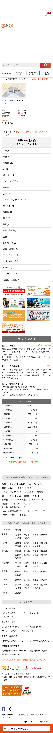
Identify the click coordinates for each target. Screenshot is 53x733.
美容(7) (6, 237)
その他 (8, 135)
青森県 (18, 534)
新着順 (25, 79)
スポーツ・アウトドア (35, 511)
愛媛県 (35, 580)
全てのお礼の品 (46, 73)
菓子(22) (6, 218)
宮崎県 (27, 588)
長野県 (27, 555)
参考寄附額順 (11, 79)
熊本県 (44, 585)
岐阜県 (35, 555)
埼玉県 (44, 543)
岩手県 (27, 534)
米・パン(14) (8, 175)
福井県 (44, 551)
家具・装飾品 (23, 496)
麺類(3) (6, 224)
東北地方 (5, 534)
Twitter (9, 708)
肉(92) (5, 169)
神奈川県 (36, 546)
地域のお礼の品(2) (11, 261)
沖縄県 (18, 593)
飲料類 (40, 492)
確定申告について (10, 641)
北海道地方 (6, 529)
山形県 (18, 538)
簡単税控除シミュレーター (14, 650)
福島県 (27, 538)
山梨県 (18, 555)
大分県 (18, 588)
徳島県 (18, 580)
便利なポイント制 (31, 613)
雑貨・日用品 (21, 499)
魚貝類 (22, 484)
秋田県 (44, 534)
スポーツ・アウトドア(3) (14, 273)
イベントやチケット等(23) (14, 200)
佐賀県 (27, 585)
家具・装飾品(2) (10, 230)
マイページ (34, 5)
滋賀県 (27, 563)
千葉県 (18, 546)
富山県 (27, 551)
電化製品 (23, 515)
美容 (35, 496)
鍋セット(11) (8, 267)
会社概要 (22, 715)
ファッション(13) (10, 255)
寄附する (40, 5)
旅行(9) (6, 150)
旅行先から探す (6, 73)
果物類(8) (7, 156)
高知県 (4, 123)
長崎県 (35, 585)
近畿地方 (5, 563)
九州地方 (5, 584)
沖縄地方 (5, 593)
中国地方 (5, 571)
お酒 (29, 488)
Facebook (3, 708)
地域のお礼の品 (20, 503)
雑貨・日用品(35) (10, 249)
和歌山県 (36, 566)
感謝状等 (6, 503)
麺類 (12, 496)
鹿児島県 (36, 588)
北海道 (18, 530)
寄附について (27, 631)
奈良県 (27, 566)
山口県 (18, 575)
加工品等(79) (8, 206)
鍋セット (27, 507)
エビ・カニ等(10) (10, 181)
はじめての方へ (19, 5)
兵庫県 (18, 566)
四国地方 (5, 120)
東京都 (27, 546)
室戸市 (10, 123)
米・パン (38, 484)
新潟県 (18, 551)
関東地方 (5, 543)
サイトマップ (7, 717)
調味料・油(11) (9, 243)
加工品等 (29, 492)
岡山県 (35, 571)
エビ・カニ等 (8, 488)
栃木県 (27, 543)
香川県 (27, 580)
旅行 (4, 484)
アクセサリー (27, 132)
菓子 (4, 496)
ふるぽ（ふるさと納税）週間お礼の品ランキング (23, 660)
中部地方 (5, 551)
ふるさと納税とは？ (11, 613)
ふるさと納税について (12, 627)
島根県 (27, 571)
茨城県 (18, 543)
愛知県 (18, 558)
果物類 (13, 484)
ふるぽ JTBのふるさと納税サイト (9, 32)
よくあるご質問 (27, 5)
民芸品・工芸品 (9, 515)
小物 (17, 132)
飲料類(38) (7, 212)
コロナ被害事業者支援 (12, 511)
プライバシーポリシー (37, 715)
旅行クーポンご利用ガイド (33, 73)
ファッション (37, 499)
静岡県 (44, 555)
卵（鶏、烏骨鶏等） (11, 507)
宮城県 (35, 534)
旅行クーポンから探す (20, 73)
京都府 (35, 563)
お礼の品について (33, 627)
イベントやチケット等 (12, 492)
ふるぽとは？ (8, 617)
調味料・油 (7, 499)
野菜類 (20, 488)
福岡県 (18, 585)
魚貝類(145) (8, 163)
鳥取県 (18, 571)
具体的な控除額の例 (11, 654)
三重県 (18, 563)
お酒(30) (6, 193)
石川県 (35, 551)
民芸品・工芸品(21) (11, 280)
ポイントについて (10, 631)
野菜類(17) (7, 187)
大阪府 (44, 563)
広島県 (44, 571)
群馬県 (35, 543)
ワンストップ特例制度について (35, 641)
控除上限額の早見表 (38, 650)
